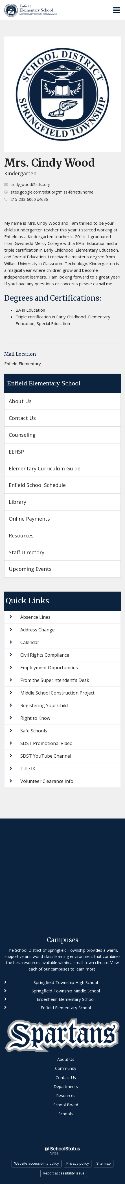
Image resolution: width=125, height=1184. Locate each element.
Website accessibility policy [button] (36, 1163)
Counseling (22, 434)
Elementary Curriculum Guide (44, 468)
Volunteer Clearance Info (46, 781)
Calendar (29, 642)
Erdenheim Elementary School (66, 999)
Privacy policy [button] (77, 1163)
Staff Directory (26, 552)
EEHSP (26, 453)
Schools (65, 1113)
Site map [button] (103, 1163)
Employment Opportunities (49, 668)
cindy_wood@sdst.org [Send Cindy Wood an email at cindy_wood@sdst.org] (30, 184)
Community (65, 1068)
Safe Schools (33, 731)
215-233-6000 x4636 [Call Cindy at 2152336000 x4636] (29, 199)
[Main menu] (116, 10)
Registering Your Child (44, 705)
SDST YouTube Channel (45, 756)
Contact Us (22, 418)
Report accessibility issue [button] (64, 1173)
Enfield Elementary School (43, 383)
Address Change (37, 630)
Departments (66, 1086)
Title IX (27, 768)
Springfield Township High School (66, 982)
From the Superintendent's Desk (54, 680)
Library (17, 501)
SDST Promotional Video (46, 743)
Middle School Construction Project (57, 693)
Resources (21, 535)
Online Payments (29, 518)
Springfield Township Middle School (66, 991)
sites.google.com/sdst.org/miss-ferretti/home (51, 192)
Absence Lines (35, 617)
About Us (20, 401)
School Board (65, 1104)
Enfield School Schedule (37, 485)
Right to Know (35, 718)
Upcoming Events (30, 568)
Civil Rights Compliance (44, 655)
